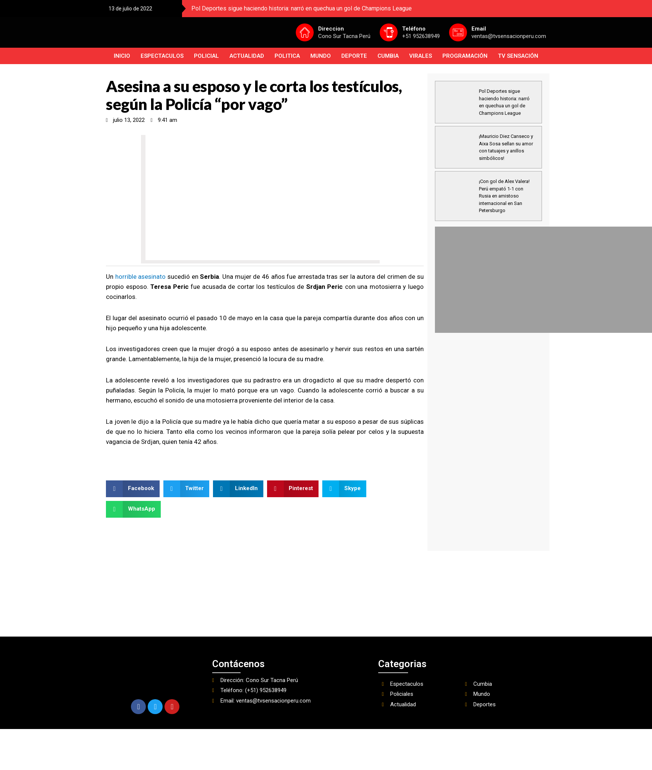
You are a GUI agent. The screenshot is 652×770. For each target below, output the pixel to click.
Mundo (320, 56)
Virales (420, 56)
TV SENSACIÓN (518, 56)
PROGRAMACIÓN (465, 56)
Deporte (354, 56)
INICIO (122, 56)
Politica (287, 56)
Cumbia (388, 56)
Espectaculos (162, 56)
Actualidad (246, 56)
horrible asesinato (141, 276)
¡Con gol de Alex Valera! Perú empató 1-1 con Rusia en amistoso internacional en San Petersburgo (504, 196)
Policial (206, 56)
